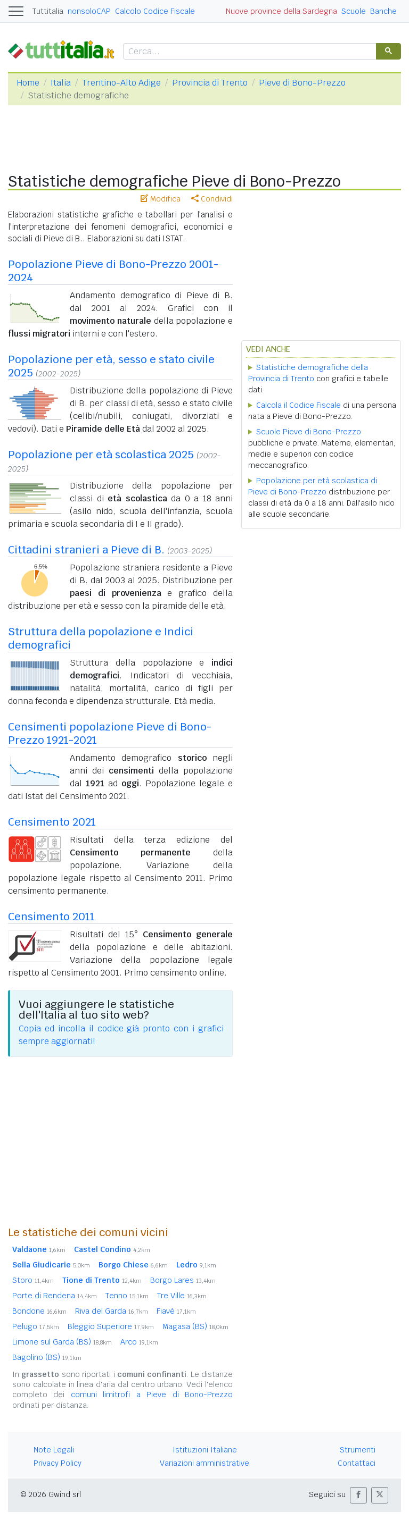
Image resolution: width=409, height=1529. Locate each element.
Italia (61, 82)
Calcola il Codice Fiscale (298, 405)
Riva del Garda (111, 1311)
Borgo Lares (183, 1280)
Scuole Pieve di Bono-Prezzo (308, 431)
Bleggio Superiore (111, 1326)
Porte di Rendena (54, 1295)
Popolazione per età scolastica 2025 (101, 454)
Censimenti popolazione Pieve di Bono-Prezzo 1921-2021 (109, 733)
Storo (33, 1280)
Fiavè (176, 1311)
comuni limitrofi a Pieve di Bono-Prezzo (152, 1394)
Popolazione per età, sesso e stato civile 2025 (111, 366)
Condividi (212, 199)
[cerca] (248, 51)
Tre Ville (182, 1295)
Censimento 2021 (52, 822)
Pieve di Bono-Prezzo (302, 82)
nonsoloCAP (89, 11)
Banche (383, 11)
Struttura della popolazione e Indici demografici (100, 638)
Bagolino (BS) (46, 1357)
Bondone (39, 1311)
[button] (358, 1495)
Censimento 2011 (51, 916)
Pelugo (35, 1326)
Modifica (161, 199)
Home (28, 82)
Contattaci (356, 1463)
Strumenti (357, 1450)
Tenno (127, 1295)
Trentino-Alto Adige (121, 82)
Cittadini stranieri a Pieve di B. (86, 550)
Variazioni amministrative (204, 1463)
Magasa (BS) (195, 1326)
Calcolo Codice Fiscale (155, 11)
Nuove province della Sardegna (281, 11)
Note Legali (54, 1450)
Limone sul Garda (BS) (62, 1342)
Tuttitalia (47, 11)
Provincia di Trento (210, 82)
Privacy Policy (57, 1463)
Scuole (353, 11)
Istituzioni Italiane (205, 1450)
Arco (139, 1342)
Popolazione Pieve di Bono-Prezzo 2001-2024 (113, 270)
